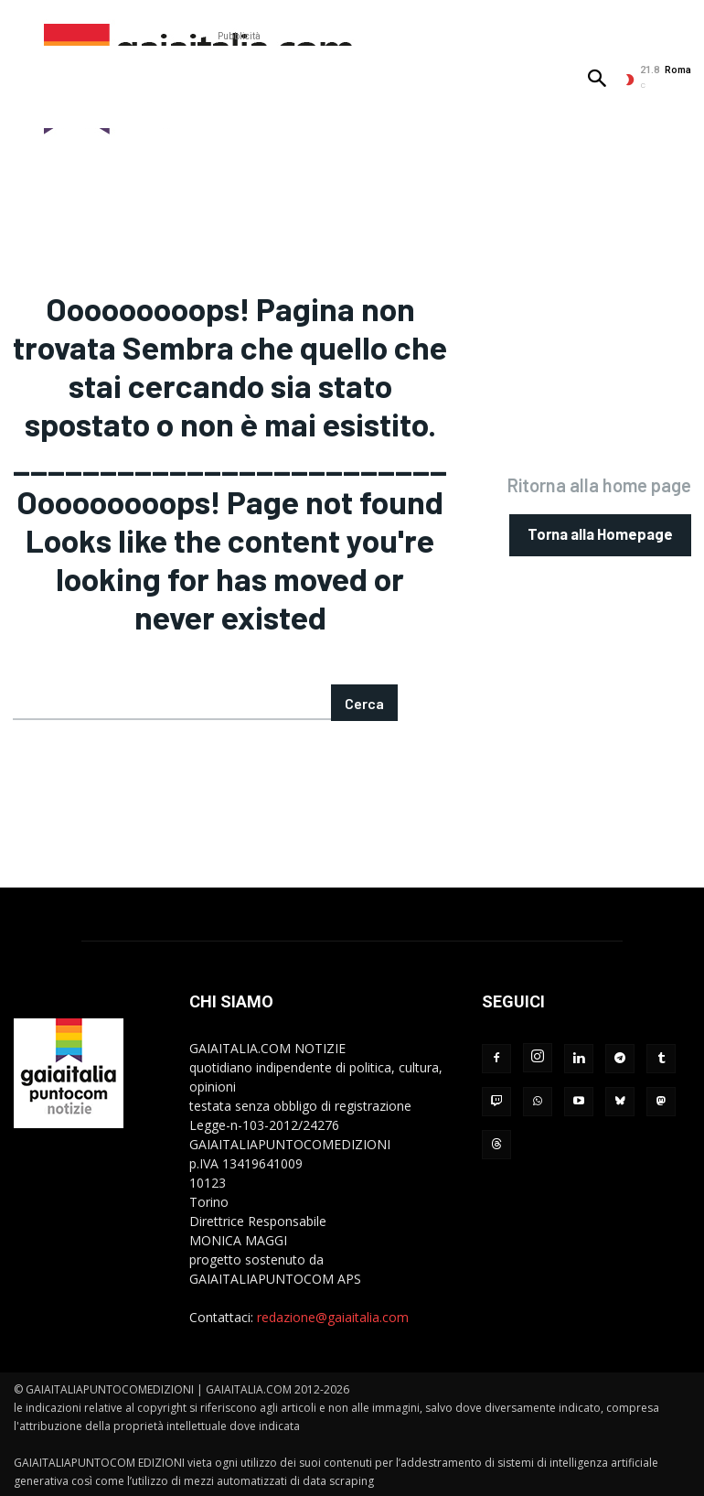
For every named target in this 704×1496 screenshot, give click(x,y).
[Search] (364, 701)
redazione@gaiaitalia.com (333, 1315)
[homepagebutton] (602, 533)
